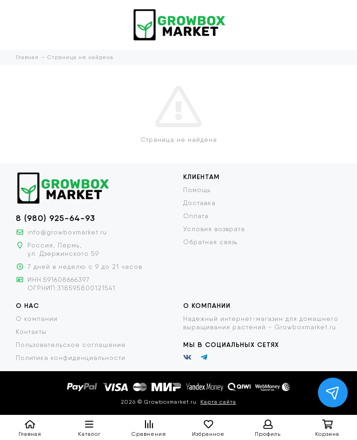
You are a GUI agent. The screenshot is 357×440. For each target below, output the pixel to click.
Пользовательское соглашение (71, 344)
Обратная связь (210, 242)
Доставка (199, 203)
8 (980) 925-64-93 (55, 218)
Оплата (196, 216)
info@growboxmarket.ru (67, 232)
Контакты (31, 331)
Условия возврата (214, 229)
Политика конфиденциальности (71, 357)
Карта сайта (218, 402)
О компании (37, 318)
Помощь (197, 189)
